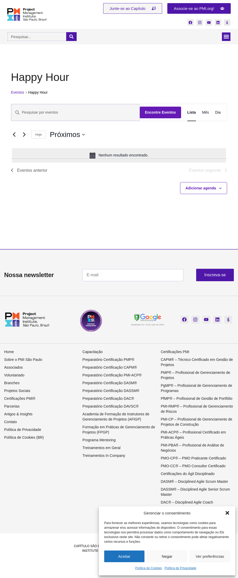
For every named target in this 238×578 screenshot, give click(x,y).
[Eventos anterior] (14, 135)
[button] (227, 512)
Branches (11, 383)
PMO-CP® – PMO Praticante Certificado (193, 458)
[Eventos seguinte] (24, 135)
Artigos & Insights (18, 414)
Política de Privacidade (180, 568)
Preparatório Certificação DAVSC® (110, 406)
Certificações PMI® (19, 399)
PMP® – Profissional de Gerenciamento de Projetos (195, 375)
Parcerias (11, 406)
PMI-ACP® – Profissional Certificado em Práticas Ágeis (193, 435)
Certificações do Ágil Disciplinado (188, 474)
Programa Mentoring (99, 440)
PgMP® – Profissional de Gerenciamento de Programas (196, 388)
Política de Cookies (148, 568)
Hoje (38, 134)
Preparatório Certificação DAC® (108, 399)
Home (9, 352)
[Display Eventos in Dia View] (218, 112)
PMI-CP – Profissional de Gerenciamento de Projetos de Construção (196, 422)
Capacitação (92, 352)
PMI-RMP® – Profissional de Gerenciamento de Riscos (197, 409)
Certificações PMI (175, 352)
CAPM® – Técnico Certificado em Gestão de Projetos (197, 362)
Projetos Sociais (17, 391)
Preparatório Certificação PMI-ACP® (111, 375)
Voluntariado (14, 375)
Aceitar (124, 556)
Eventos (17, 93)
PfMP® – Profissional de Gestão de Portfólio (197, 399)
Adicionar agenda (201, 188)
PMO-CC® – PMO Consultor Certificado (193, 466)
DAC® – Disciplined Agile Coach (187, 502)
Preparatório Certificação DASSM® (110, 391)
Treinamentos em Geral (101, 448)
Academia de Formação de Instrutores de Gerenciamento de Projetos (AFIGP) (115, 417)
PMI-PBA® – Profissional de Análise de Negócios (192, 448)
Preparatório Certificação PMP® (108, 360)
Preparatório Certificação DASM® (109, 383)
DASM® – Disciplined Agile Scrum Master (194, 482)
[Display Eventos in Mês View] (205, 112)
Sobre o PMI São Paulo (23, 360)
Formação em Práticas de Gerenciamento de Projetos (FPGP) (118, 430)
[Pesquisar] (71, 36)
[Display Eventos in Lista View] (191, 112)
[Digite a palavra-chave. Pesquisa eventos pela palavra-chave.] (75, 112)
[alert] (119, 155)
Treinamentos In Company (103, 456)
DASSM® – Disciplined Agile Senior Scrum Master (195, 492)
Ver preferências (210, 556)
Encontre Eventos (160, 113)
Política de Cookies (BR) (24, 438)
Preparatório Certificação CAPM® (109, 368)
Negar (167, 556)
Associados (13, 368)
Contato (10, 422)
